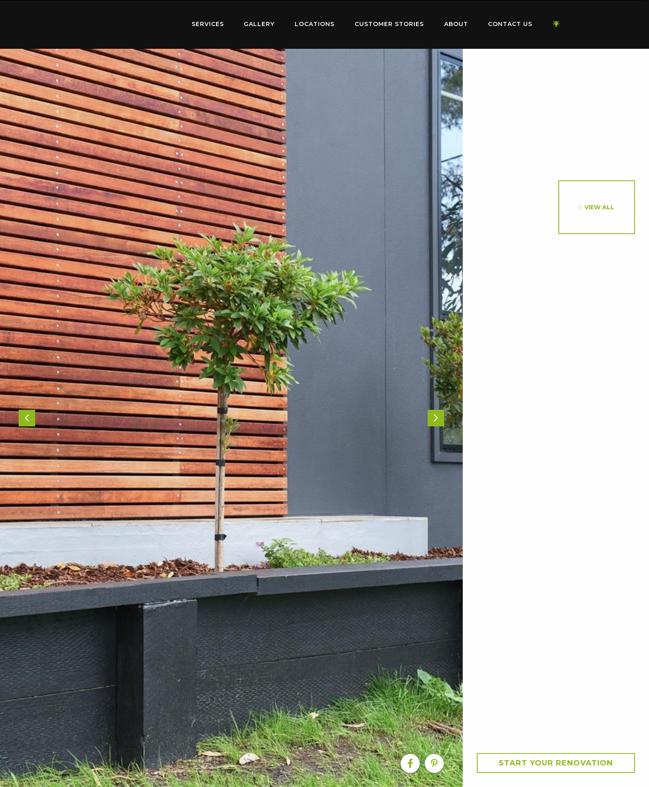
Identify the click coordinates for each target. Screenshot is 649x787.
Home (130, 22)
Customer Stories (389, 24)
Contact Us (510, 24)
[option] (231, 418)
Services (208, 24)
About (456, 24)
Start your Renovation (556, 763)
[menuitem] (130, 24)
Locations (314, 24)
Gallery (259, 24)
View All (599, 207)
